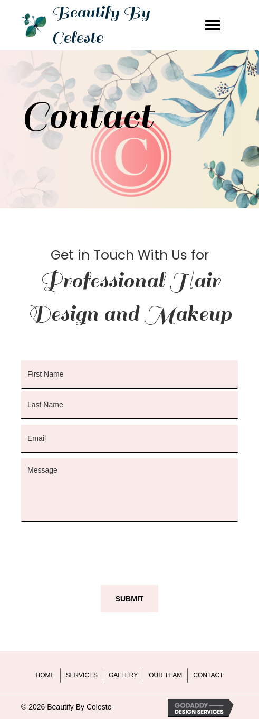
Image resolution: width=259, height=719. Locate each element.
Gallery (123, 675)
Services (82, 675)
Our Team (165, 675)
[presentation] (101, 547)
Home (45, 675)
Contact (208, 675)
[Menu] (212, 25)
